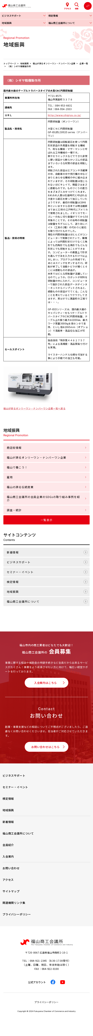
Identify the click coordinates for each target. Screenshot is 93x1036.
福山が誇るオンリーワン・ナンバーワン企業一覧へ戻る (34, 408)
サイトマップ (11, 891)
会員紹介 (8, 845)
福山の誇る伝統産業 (20, 487)
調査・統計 (14, 510)
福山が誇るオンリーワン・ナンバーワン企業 (36, 457)
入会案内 (8, 856)
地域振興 (13, 592)
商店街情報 (14, 448)
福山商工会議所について (23, 601)
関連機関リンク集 (14, 903)
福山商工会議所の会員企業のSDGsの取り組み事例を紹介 (43, 498)
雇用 (10, 477)
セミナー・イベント (20, 572)
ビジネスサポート (19, 562)
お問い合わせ (11, 868)
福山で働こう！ (17, 467)
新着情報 (13, 552)
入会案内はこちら (45, 683)
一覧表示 (46, 520)
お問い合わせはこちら (45, 747)
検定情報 (13, 582)
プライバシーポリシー (17, 914)
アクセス (8, 880)
